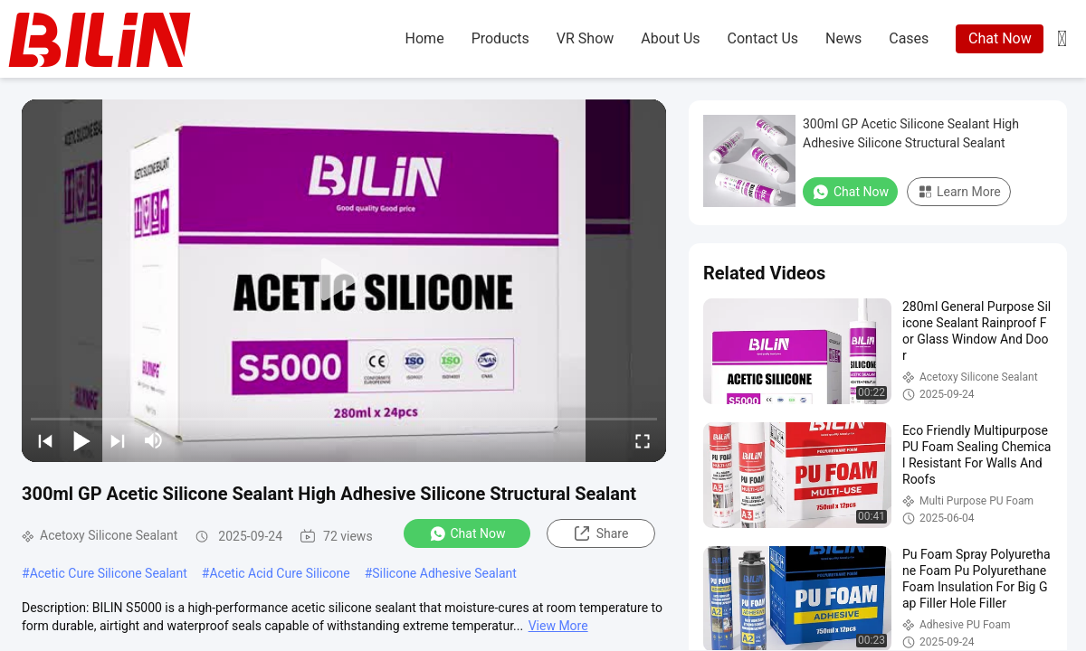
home (424, 38)
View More (558, 625)
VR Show (585, 38)
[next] (118, 440)
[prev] (45, 440)
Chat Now (1000, 38)
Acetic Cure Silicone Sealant (108, 573)
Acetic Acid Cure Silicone (279, 573)
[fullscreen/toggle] (642, 440)
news (843, 38)
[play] (344, 280)
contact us (763, 38)
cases (909, 38)
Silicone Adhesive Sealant (444, 573)
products (500, 38)
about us (670, 38)
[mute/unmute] (154, 440)
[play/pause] (81, 440)
